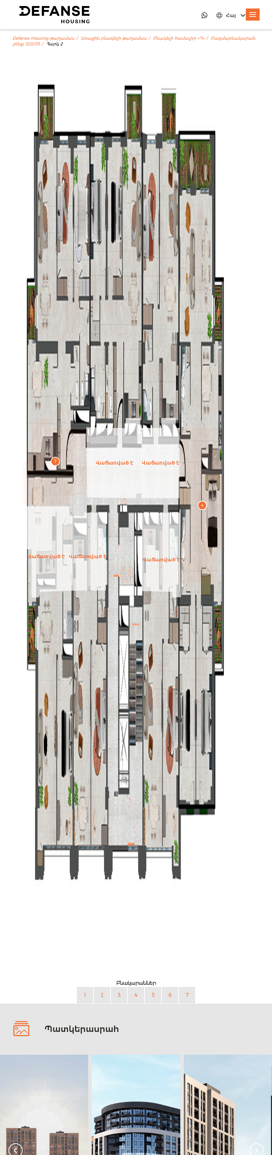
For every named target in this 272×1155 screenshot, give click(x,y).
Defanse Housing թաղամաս (43, 38)
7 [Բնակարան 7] (187, 995)
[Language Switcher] (231, 15)
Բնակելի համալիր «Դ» (178, 38)
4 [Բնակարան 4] (136, 995)
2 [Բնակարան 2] (102, 995)
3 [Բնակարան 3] (119, 995)
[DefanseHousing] (54, 14)
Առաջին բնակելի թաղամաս (114, 38)
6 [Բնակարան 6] (170, 995)
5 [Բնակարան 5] (153, 995)
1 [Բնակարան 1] (85, 995)
